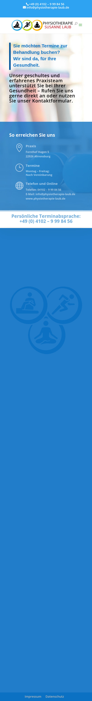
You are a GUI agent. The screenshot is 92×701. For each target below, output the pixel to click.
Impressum (33, 696)
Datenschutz (54, 696)
